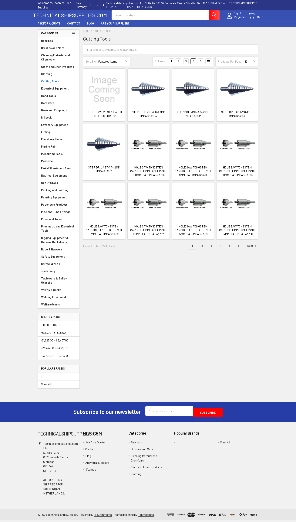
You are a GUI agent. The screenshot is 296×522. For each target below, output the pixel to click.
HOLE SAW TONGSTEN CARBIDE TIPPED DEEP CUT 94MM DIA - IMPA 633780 (237, 233)
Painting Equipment (54, 200)
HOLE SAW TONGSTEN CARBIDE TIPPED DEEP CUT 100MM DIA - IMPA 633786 (148, 174)
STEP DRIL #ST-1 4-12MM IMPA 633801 (104, 172)
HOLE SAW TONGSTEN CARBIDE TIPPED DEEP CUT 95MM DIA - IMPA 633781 (193, 233)
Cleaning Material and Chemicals (55, 61)
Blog (90, 26)
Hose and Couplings (54, 113)
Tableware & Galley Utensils (54, 284)
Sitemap (90, 471)
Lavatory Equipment (54, 128)
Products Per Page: (230, 65)
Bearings (47, 44)
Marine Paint (49, 150)
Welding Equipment (53, 300)
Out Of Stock (49, 186)
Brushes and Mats (52, 51)
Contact (73, 26)
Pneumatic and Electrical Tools (57, 232)
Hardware (47, 106)
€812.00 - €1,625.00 (53, 336)
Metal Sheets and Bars (56, 171)
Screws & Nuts (50, 267)
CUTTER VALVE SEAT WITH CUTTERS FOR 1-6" (104, 117)
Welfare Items (50, 307)
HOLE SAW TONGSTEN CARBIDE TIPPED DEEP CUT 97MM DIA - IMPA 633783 (104, 233)
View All (46, 387)
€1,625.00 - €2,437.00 (55, 343)
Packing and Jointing (55, 193)
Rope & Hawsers (51, 252)
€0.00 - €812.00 (51, 328)
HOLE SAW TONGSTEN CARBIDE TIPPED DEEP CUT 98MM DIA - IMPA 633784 (237, 174)
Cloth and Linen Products (57, 70)
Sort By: (91, 65)
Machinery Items (51, 142)
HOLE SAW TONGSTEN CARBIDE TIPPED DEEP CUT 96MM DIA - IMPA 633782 (148, 233)
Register (235, 19)
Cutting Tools (50, 84)
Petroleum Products (54, 208)
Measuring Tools (52, 157)
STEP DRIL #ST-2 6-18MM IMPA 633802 (237, 117)
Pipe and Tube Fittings (55, 215)
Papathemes (146, 516)
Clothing (46, 77)
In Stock (46, 120)
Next (252, 249)
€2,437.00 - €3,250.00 (55, 351)
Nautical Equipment (54, 179)
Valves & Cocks (51, 293)
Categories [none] (49, 36)
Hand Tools (48, 99)
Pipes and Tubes (51, 222)
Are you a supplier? (115, 26)
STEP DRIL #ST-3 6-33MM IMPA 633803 (193, 117)
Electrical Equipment (55, 91)
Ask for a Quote (49, 26)
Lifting (45, 135)
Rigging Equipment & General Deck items (54, 243)
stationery (48, 274)
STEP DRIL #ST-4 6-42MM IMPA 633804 (148, 117)
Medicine (47, 164)
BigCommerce (103, 516)
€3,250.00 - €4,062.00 (55, 359)
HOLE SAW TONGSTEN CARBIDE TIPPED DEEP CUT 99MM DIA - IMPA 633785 (193, 174)
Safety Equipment (53, 260)
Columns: (161, 64)
